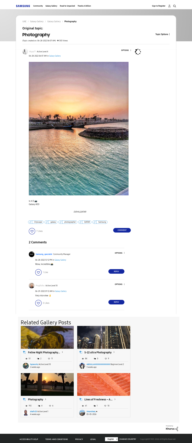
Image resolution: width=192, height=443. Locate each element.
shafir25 (142, 363)
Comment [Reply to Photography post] (122, 230)
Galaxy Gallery (51, 6)
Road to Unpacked (67, 6)
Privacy (79, 437)
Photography (144, 351)
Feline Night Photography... (44, 351)
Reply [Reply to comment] (116, 271)
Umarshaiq (34, 410)
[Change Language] (111, 437)
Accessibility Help (29, 437)
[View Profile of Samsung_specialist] (44, 254)
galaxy (53, 222)
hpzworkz (34, 363)
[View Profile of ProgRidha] (40, 286)
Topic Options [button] (161, 34)
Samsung (102, 222)
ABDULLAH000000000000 (96, 363)
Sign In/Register (158, 6)
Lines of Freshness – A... (42, 397)
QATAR (87, 222)
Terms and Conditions (56, 437)
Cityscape (38, 222)
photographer (70, 222)
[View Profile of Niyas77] (32, 52)
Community (38, 6)
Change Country (127, 437)
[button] (126, 50)
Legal (93, 437)
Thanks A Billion (84, 6)
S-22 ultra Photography (96, 351)
